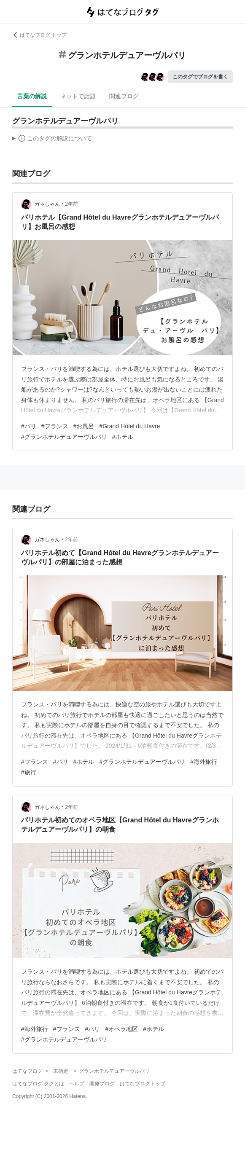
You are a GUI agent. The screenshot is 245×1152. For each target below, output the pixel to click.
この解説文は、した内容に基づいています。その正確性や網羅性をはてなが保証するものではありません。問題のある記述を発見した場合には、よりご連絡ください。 (52, 139)
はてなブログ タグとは (38, 1084)
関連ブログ (124, 96)
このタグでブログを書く (200, 77)
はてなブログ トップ (39, 35)
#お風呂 (83, 426)
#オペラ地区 (121, 1029)
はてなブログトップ (142, 1084)
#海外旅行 (203, 761)
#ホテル (122, 436)
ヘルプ (76, 1084)
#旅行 (28, 772)
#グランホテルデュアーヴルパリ (64, 436)
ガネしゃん (47, 204)
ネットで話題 (78, 96)
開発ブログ (102, 1084)
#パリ (28, 426)
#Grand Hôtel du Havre (129, 426)
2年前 (71, 204)
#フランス (54, 426)
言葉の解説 (32, 96)
